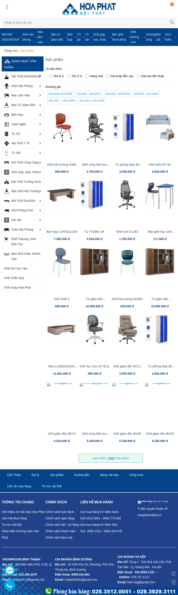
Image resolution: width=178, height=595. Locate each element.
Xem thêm (168, 37)
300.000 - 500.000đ (146, 93)
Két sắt (158, 37)
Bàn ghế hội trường (119, 37)
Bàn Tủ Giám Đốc (19, 105)
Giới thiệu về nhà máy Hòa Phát (23, 512)
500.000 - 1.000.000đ (62, 100)
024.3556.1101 (145, 572)
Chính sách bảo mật (58, 537)
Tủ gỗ (79, 37)
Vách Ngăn (15, 124)
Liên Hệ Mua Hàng (14, 518)
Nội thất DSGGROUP (10, 37)
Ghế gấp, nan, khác (99, 37)
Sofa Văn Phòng (18, 229)
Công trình (136, 475)
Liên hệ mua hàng (19, 486)
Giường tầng (151, 37)
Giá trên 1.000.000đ (92, 100)
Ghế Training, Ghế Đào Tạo (20, 241)
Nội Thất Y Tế (17, 143)
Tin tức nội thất (52, 486)
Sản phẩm (57, 475)
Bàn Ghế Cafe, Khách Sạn (22, 256)
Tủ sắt (87, 37)
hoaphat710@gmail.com (28, 579)
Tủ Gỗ (12, 134)
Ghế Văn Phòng (18, 86)
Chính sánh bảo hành (59, 512)
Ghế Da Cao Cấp (15, 268)
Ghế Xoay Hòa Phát (17, 287)
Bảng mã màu (109, 475)
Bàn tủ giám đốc (57, 37)
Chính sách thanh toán (60, 531)
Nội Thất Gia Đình (19, 200)
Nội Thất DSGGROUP (22, 76)
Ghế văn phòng (28, 37)
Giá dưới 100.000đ (60, 93)
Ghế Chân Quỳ (14, 278)
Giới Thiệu (14, 475)
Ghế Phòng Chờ (18, 210)
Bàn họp (70, 37)
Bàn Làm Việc (17, 95)
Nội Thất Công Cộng (21, 162)
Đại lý (35, 475)
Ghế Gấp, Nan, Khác (21, 172)
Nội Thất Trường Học (21, 181)
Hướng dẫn (81, 475)
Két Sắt (12, 220)
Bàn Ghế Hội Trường (21, 191)
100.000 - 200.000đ (88, 93)
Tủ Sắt (12, 153)
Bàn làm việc (40, 37)
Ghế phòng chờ (135, 37)
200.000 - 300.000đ (117, 93)
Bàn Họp (13, 114)
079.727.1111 (140, 577)
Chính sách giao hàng (59, 518)
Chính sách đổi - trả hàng (62, 524)
